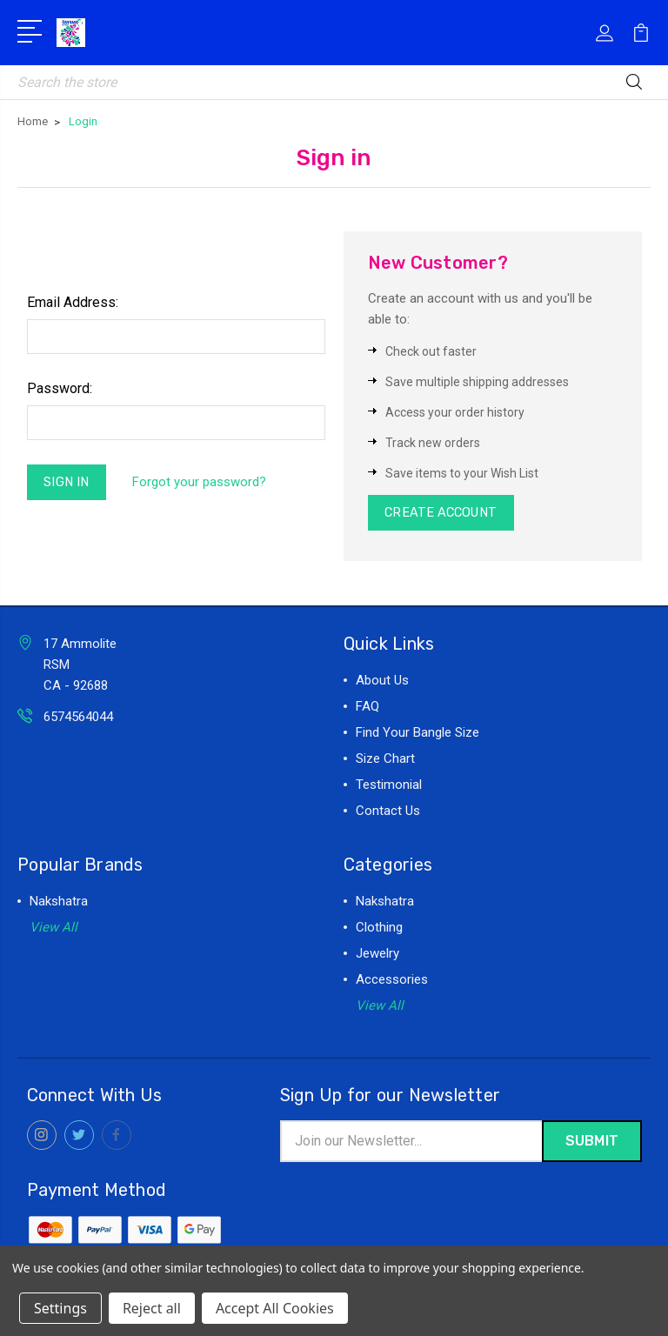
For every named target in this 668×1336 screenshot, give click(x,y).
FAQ (367, 709)
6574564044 (78, 719)
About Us (382, 683)
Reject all (152, 1308)
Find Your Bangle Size (417, 735)
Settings (60, 1308)
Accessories (392, 982)
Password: (59, 388)
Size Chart (385, 761)
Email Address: (72, 302)
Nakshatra (59, 904)
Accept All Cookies (275, 1308)
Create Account (444, 514)
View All (53, 930)
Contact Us (388, 813)
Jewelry (377, 956)
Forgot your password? (202, 483)
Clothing (379, 930)
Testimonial (389, 787)
